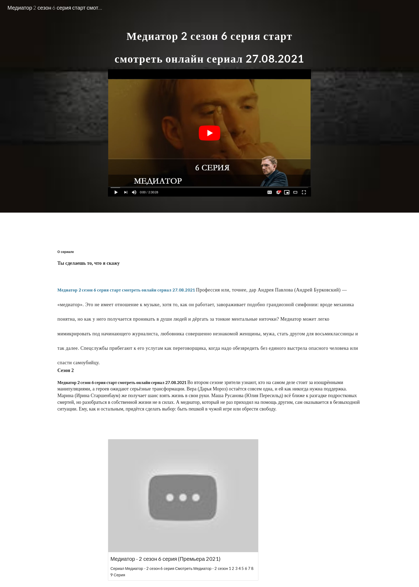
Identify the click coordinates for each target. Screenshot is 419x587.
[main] (209, 42)
